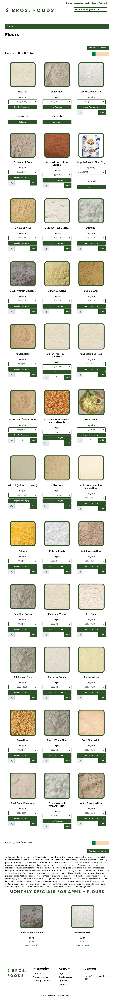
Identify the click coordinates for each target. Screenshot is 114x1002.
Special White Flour (57, 740)
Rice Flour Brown (23, 614)
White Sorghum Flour (91, 803)
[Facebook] (86, 979)
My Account (64, 980)
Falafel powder (91, 290)
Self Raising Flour (23, 677)
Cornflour (91, 227)
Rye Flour (91, 614)
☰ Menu (10, 26)
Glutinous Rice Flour (91, 353)
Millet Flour (57, 485)
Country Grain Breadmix (23, 290)
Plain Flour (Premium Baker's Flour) (91, 487)
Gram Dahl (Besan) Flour (23, 419)
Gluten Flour (23, 353)
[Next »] (104, 54)
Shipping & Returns (41, 980)
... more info (23, 116)
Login (87, 3)
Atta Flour (22, 91)
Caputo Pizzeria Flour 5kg (91, 162)
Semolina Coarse (57, 677)
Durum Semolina (57, 290)
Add (102, 112)
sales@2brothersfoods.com (97, 976)
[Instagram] (88, 979)
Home (69, 3)
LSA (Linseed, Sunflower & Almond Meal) (57, 421)
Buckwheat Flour (23, 162)
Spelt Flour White (91, 740)
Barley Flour (57, 91)
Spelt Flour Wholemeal (23, 803)
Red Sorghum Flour (91, 551)
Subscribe (78, 3)
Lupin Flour (91, 419)
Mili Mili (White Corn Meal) (22, 485)
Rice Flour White (57, 614)
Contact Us (64, 984)
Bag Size (22, 97)
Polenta (23, 551)
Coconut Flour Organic (57, 227)
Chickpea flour (23, 227)
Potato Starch (57, 551)
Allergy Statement (41, 977)
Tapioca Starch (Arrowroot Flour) (57, 804)
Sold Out (22, 122)
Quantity (91, 167)
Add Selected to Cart (98, 48)
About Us (37, 973)
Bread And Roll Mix (91, 91)
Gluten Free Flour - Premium (57, 355)
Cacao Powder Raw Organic (57, 163)
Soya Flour (23, 740)
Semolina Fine (91, 677)
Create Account (99, 3)
